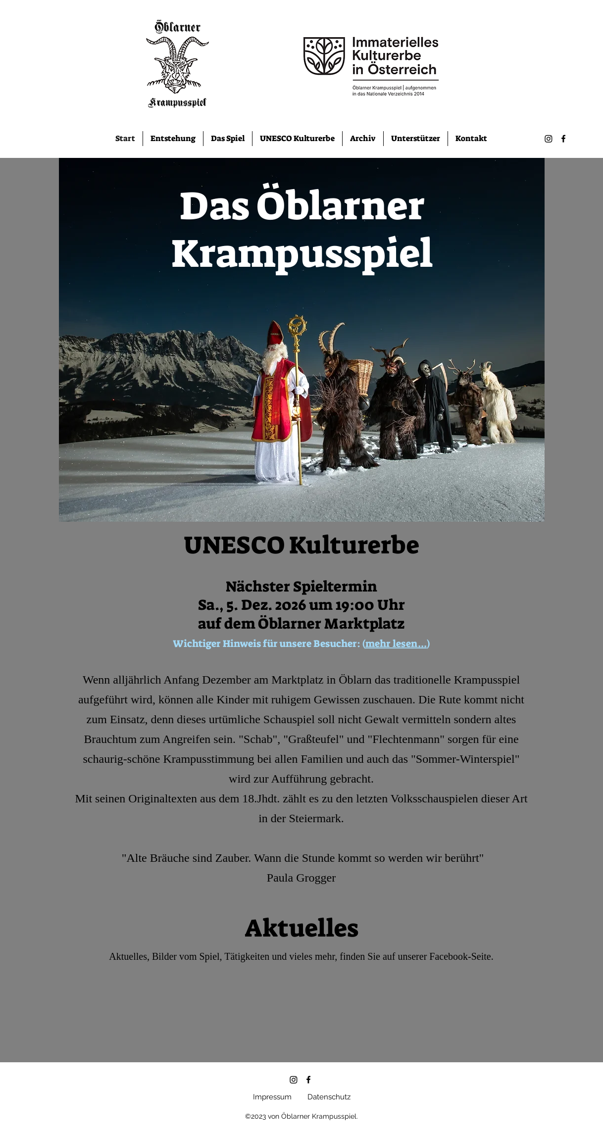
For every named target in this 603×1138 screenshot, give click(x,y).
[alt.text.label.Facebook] (563, 139)
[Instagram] (548, 139)
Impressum (272, 1096)
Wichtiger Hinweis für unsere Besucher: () (301, 643)
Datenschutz (329, 1096)
